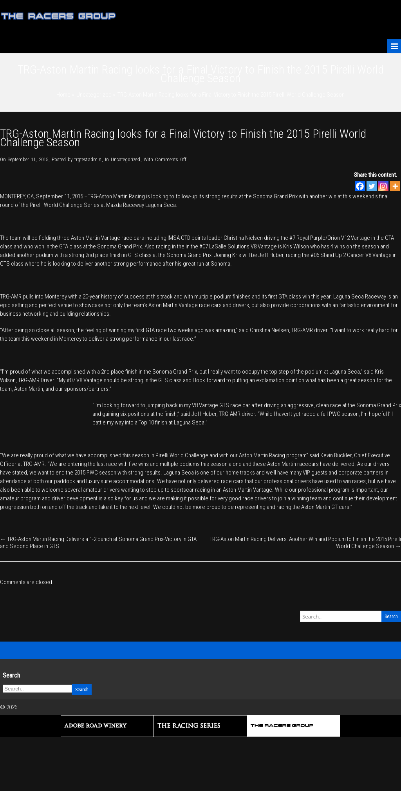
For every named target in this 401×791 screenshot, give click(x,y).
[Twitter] (372, 186)
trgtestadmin (87, 159)
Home (63, 94)
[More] (395, 186)
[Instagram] (383, 186)
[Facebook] (360, 186)
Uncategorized (94, 94)
